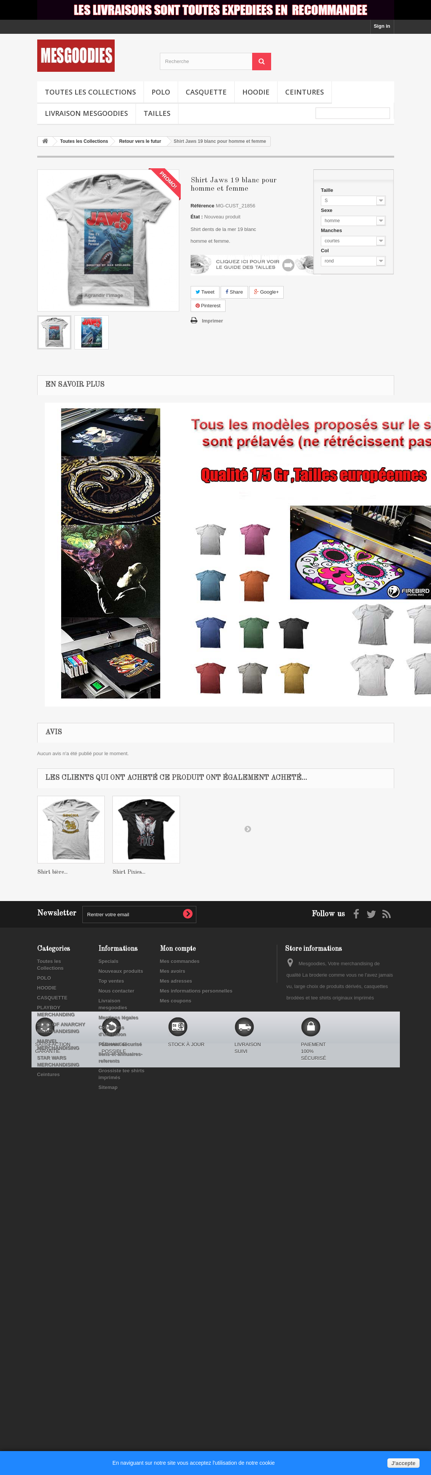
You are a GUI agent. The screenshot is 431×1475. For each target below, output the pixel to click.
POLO (161, 91)
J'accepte (403, 1463)
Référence (203, 206)
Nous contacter (116, 991)
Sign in (382, 26)
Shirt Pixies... (204, 872)
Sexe (327, 210)
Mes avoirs (172, 971)
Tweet (205, 292)
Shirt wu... (50, 872)
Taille (328, 190)
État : (197, 217)
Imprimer (212, 321)
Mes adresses (176, 981)
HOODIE (256, 91)
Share (234, 292)
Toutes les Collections (90, 91)
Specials (108, 961)
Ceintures (304, 91)
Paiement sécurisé (120, 1044)
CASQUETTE (206, 91)
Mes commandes (180, 961)
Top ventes (111, 981)
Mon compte (178, 948)
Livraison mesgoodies (86, 113)
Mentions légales (118, 1017)
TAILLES (157, 113)
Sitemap (108, 1087)
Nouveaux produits (120, 971)
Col (325, 250)
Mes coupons (175, 1001)
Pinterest (208, 305)
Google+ (266, 292)
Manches (332, 230)
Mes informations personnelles (196, 991)
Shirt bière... (127, 872)
